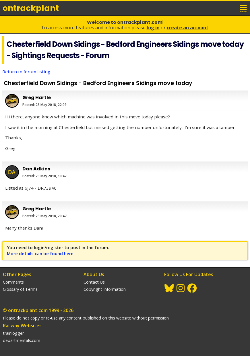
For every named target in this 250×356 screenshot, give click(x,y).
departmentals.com (21, 340)
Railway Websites (22, 325)
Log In (153, 27)
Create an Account (187, 27)
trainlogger (13, 333)
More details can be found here (40, 253)
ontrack (31, 8)
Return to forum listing (26, 71)
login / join (231, 8)
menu (243, 8)
